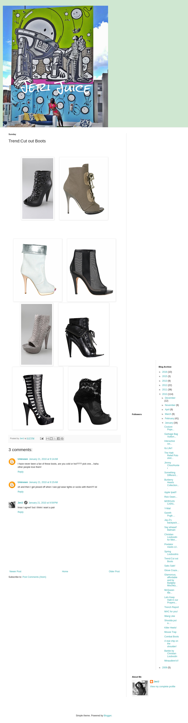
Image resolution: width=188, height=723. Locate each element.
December (170, 398)
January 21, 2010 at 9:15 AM (43, 482)
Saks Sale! (169, 565)
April (167, 409)
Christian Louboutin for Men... (170, 537)
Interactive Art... (169, 442)
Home (65, 571)
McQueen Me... (169, 591)
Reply (21, 471)
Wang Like (169, 616)
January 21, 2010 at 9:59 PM (43, 502)
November (170, 405)
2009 (165, 667)
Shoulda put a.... (170, 621)
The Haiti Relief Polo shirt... (171, 455)
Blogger (107, 715)
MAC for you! (171, 611)
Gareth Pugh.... (169, 514)
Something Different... (171, 474)
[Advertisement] (155, 157)
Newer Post (15, 571)
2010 (165, 394)
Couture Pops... (169, 428)
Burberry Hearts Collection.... (171, 483)
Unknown (23, 459)
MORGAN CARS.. (169, 502)
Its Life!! (168, 448)
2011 (165, 389)
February (170, 418)
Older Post (114, 571)
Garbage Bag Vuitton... (171, 435)
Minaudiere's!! (171, 660)
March (168, 414)
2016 (165, 372)
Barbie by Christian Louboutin (170, 654)
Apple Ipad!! (170, 492)
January (169, 422)
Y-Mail (167, 508)
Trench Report (171, 607)
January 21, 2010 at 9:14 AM (43, 459)
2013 (165, 381)
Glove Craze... (171, 570)
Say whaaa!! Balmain (170, 528)
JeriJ (20, 502)
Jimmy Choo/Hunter (171, 465)
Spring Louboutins (171, 553)
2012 (165, 385)
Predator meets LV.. (171, 545)
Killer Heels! (170, 627)
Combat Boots (171, 636)
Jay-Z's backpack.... (171, 521)
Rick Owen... (170, 497)
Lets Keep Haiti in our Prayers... (171, 600)
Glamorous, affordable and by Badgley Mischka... (170, 580)
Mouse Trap (170, 632)
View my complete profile (162, 686)
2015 (165, 376)
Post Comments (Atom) (34, 577)
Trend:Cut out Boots (171, 560)
